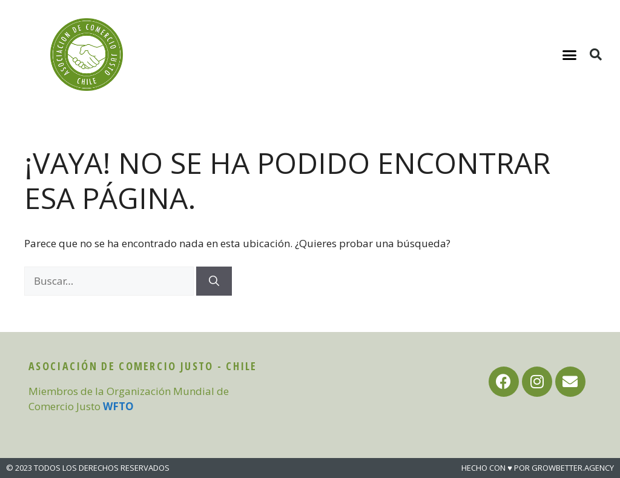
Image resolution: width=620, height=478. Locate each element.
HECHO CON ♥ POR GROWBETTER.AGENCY (537, 467)
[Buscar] (214, 281)
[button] (569, 54)
